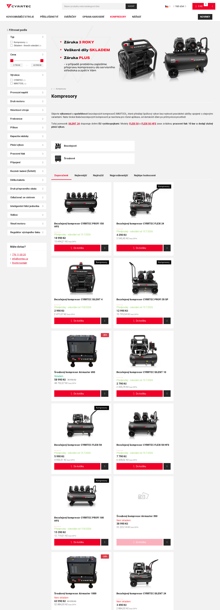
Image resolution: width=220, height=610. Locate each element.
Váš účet (179, 6)
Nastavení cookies (122, 598)
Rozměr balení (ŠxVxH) (26, 171)
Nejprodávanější (119, 163)
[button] (212, 6)
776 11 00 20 (15, 536)
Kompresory (118, 17)
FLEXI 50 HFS (148, 123)
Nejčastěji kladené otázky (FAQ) (19, 569)
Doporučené (61, 163)
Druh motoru (26, 101)
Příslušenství (49, 16)
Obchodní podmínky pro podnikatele (165, 569)
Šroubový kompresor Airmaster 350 (75, 440)
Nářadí (136, 16)
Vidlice (26, 215)
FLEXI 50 (134, 123)
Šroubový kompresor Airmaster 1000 (130, 442)
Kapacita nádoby (26, 136)
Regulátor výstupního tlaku (26, 232)
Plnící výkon (26, 145)
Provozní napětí (26, 92)
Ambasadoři (82, 582)
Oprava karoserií (93, 16)
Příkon (26, 127)
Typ (26, 37)
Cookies (152, 578)
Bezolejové (70, 146)
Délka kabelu (26, 180)
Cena (26, 54)
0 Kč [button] (203, 6)
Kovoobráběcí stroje (20, 16)
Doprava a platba (12, 565)
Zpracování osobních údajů (160, 573)
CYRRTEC (20, 80)
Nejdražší (98, 163)
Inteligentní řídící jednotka (26, 206)
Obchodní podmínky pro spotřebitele (165, 565)
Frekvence (26, 118)
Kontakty (81, 565)
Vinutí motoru (26, 223)
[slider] (11, 60)
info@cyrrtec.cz (20, 258)
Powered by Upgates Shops (145, 598)
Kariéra (80, 586)
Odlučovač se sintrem (26, 197)
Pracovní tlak (26, 153)
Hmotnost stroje (26, 110)
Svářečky (70, 16)
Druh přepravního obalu (26, 188)
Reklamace (82, 569)
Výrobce (26, 75)
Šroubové (124, 146)
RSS (111, 598)
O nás (79, 578)
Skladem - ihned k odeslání (27, 45)
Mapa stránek (102, 598)
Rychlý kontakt (19, 263)
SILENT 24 (74, 123)
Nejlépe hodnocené (145, 163)
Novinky (205, 16)
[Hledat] (99, 6)
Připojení (26, 162)
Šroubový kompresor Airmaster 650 (129, 288)
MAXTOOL (20, 83)
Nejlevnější (81, 163)
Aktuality (81, 573)
